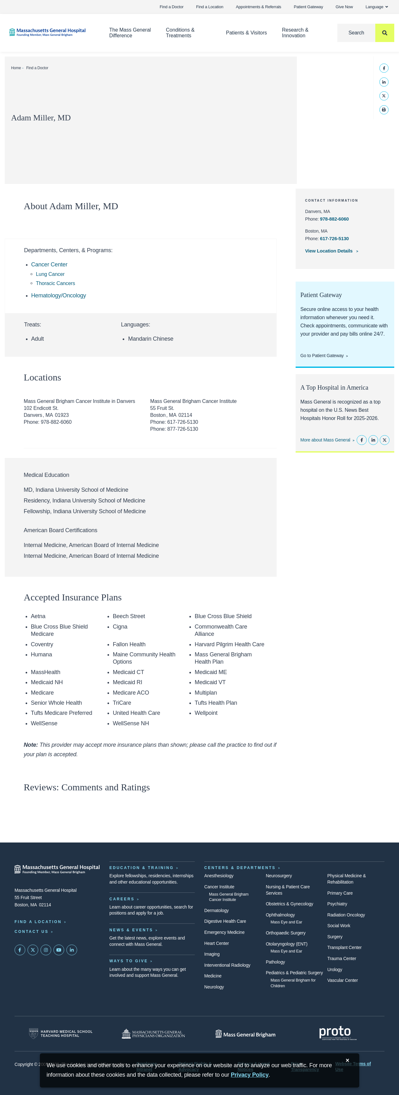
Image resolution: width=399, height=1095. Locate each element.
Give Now (344, 6)
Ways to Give (128, 961)
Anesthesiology (218, 875)
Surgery (334, 936)
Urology (334, 969)
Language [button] (376, 6)
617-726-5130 (334, 238)
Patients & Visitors (246, 32)
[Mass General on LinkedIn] (71, 950)
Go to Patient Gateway (322, 355)
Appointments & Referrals (258, 6)
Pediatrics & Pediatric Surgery (294, 972)
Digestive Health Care (225, 921)
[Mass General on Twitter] (33, 950)
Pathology (275, 961)
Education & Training (141, 868)
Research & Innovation (295, 32)
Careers (122, 899)
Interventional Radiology (227, 965)
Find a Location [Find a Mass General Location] (38, 922)
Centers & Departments (240, 868)
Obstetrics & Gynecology (289, 903)
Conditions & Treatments (180, 32)
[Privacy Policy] (250, 1075)
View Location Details (329, 250)
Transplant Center (344, 947)
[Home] (49, 32)
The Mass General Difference (130, 32)
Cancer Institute (219, 886)
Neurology (214, 986)
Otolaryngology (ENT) (287, 943)
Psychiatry (337, 903)
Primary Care (340, 893)
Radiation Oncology (346, 914)
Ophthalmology (280, 914)
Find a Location (209, 6)
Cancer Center (49, 264)
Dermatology (216, 910)
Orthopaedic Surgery (286, 932)
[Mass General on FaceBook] (20, 950)
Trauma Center (341, 958)
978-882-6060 (334, 219)
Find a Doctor (171, 6)
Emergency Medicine (224, 932)
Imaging (212, 954)
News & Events (131, 930)
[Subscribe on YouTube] (58, 950)
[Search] (365, 33)
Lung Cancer (50, 274)
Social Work (338, 925)
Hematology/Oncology (58, 295)
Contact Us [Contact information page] (32, 931)
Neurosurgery (279, 875)
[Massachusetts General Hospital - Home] (57, 869)
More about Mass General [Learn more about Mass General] (325, 439)
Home (16, 68)
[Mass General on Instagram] (45, 950)
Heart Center (216, 943)
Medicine (213, 975)
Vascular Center (342, 980)
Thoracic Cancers (55, 283)
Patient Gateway (308, 6)
